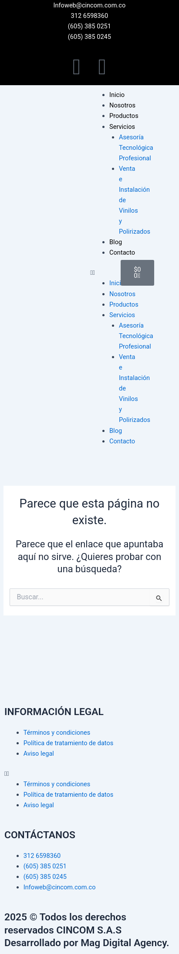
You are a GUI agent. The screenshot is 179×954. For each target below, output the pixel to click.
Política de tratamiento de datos (69, 743)
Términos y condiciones (57, 732)
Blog (115, 242)
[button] (101, 272)
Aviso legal (39, 753)
